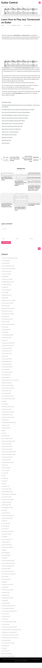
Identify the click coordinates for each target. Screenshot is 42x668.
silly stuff (4, 578)
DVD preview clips (6, 374)
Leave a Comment (27, 25)
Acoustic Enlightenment (7, 268)
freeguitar (4, 422)
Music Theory (5, 525)
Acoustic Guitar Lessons (7, 270)
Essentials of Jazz (6, 411)
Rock (3, 560)
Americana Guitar (6, 286)
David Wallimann (6, 363)
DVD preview (5, 371)
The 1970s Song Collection (8, 607)
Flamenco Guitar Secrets (7, 419)
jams (3, 477)
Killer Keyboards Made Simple (9, 496)
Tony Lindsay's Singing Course (9, 623)
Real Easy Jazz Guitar (7, 549)
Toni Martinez (5, 618)
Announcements (6, 291)
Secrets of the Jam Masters (8, 576)
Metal (3, 512)
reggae (4, 552)
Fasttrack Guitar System (7, 414)
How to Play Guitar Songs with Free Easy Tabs (13, 126)
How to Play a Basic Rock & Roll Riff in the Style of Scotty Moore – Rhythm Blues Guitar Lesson (34, 189)
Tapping (4, 602)
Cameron (4, 329)
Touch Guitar (5, 626)
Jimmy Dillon (5, 488)
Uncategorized (5, 642)
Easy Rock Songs (6, 384)
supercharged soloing (7, 599)
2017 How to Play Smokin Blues (9, 260)
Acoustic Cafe (5, 265)
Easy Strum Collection (7, 387)
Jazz (2, 17)
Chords (4, 334)
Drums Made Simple (7, 368)
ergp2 (3, 403)
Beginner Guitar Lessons (7, 302)
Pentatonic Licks (6, 536)
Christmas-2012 (6, 339)
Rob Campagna (5, 554)
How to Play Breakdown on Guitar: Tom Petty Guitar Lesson (16, 115)
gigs (3, 432)
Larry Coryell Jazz (6, 499)
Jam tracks (4, 475)
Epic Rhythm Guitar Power (8, 400)
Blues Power (5, 323)
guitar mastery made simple (8, 453)
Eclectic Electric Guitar (7, 390)
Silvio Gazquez (5, 581)
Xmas (3, 650)
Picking (4, 538)
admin (2, 25)
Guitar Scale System (7, 459)
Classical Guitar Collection (8, 345)
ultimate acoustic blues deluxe (9, 629)
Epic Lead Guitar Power (7, 398)
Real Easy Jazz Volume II (7, 137)
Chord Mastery (5, 331)
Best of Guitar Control (7, 305)
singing (4, 583)
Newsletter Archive (6, 533)
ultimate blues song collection (9, 634)
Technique (4, 605)
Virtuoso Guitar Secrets (7, 645)
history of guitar (6, 469)
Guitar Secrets (5, 461)
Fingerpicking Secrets (7, 416)
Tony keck (4, 621)
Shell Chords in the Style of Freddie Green (12, 129)
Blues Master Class (6, 321)
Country (4, 358)
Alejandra (4, 278)
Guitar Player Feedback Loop (8, 456)
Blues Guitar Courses (7, 313)
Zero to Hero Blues (6, 655)
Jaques (3, 483)
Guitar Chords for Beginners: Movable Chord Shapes (14, 120)
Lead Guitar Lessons (6, 501)
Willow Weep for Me (7, 140)
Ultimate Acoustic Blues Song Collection (11, 631)
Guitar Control (9, 2)
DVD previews (5, 376)
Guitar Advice (5, 437)
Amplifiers (4, 289)
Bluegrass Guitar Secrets (8, 310)
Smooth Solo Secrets (7, 586)
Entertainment (5, 395)
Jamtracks (4, 480)
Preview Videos (5, 544)
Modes (3, 522)
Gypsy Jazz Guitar (6, 143)
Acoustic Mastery (6, 273)
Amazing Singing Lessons (8, 283)
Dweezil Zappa (5, 379)
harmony (4, 467)
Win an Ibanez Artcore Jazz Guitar (10, 134)
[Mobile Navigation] (40, 3)
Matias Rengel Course (7, 509)
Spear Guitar (5, 594)
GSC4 (3, 435)
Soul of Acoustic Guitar (7, 591)
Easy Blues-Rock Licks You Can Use (10, 382)
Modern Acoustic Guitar (7, 517)
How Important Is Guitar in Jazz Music (33, 206)
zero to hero (5, 653)
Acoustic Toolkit (6, 276)
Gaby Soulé (5, 427)
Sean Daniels (5, 570)
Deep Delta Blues (6, 366)
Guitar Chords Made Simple (8, 443)
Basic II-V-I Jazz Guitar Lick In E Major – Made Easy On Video (15, 118)
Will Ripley (4, 647)
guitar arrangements (7, 440)
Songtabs (4, 589)
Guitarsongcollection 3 (7, 464)
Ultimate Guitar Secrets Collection (10, 639)
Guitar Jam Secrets (6, 451)
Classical (4, 342)
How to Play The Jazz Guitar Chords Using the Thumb (7, 179)
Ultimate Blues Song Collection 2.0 (10, 637)
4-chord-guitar (5, 262)
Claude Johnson (5, 350)
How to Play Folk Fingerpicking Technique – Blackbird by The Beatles (21, 183)
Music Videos (5, 528)
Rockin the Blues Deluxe (7, 565)
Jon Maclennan (7, 17)
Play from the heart (6, 541)
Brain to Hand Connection (8, 326)
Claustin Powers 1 (6, 353)
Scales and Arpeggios (7, 568)
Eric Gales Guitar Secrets (8, 408)
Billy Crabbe (5, 307)
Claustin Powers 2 (6, 355)
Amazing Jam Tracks (6, 281)
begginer (4, 299)
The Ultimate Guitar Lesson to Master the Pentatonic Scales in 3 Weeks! (19, 109)
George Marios (5, 430)
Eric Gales (4, 406)
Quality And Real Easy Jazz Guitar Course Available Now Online (7, 207)
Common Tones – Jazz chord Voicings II (11, 132)
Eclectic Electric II (6, 392)
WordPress (25, 662)
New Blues (4, 530)
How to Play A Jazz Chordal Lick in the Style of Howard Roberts (17, 112)
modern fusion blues (7, 520)
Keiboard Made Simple (7, 493)
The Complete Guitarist (7, 610)
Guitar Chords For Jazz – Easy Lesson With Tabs (13, 123)
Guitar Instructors (6, 448)
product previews (6, 546)
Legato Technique (6, 504)
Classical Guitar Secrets (7, 347)
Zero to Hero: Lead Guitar (8, 658)
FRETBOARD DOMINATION (8, 424)
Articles (4, 294)
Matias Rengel (5, 507)
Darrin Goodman (6, 360)
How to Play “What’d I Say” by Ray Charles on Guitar (21, 210)
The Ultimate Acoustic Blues (8, 613)
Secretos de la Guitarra (7, 573)
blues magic (5, 318)
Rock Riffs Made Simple (7, 562)
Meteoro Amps (5, 514)
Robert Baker (5, 557)
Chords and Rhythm (6, 337)
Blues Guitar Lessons (7, 315)
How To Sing (5, 472)
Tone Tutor (5, 615)
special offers (5, 597)
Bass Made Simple (6, 297)
